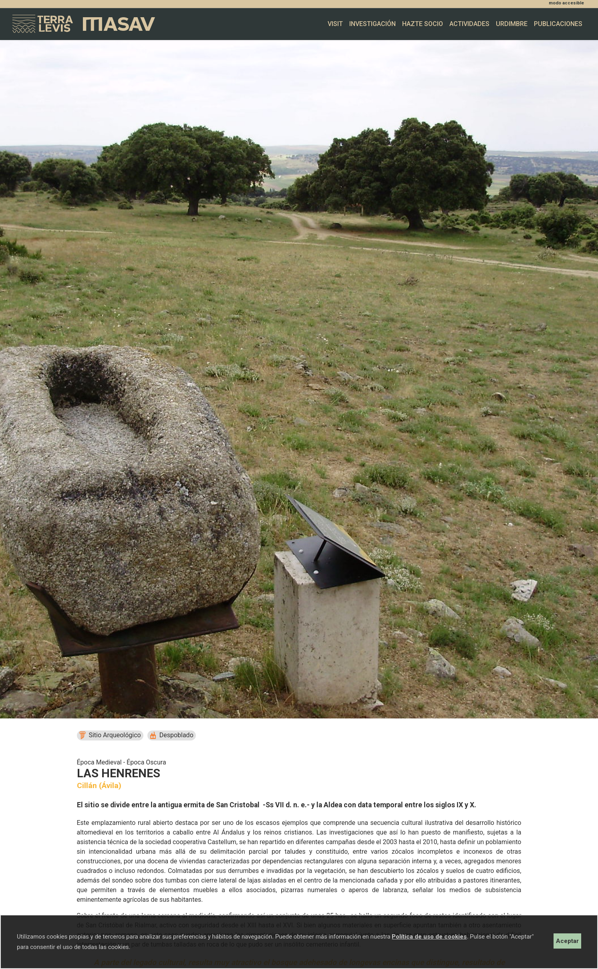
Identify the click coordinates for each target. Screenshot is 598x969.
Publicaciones (558, 24)
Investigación (372, 24)
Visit (335, 24)
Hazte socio (422, 24)
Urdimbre (512, 24)
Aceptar (567, 941)
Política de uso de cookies (429, 936)
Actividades (469, 24)
